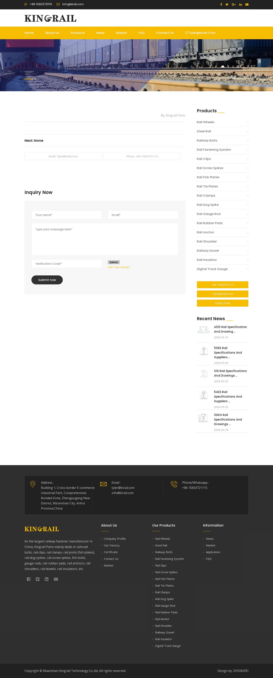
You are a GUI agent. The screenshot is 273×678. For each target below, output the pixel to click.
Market (121, 33)
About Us (52, 33)
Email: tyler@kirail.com (63, 156)
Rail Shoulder (207, 241)
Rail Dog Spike (208, 205)
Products (78, 33)
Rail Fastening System (214, 149)
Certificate (111, 552)
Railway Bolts (207, 140)
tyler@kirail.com (200, 33)
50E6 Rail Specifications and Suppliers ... (228, 352)
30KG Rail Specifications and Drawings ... (228, 419)
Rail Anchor (205, 232)
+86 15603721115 (38, 4)
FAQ (141, 33)
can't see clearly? (119, 267)
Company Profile (115, 538)
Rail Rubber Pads (210, 223)
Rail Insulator (207, 260)
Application (213, 552)
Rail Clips (204, 159)
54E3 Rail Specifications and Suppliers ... (228, 396)
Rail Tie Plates (207, 186)
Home (29, 33)
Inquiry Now (222, 303)
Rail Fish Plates (208, 177)
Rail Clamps (206, 195)
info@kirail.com (70, 4)
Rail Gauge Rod (209, 214)
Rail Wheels (205, 122)
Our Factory (112, 545)
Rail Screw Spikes (210, 168)
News (100, 33)
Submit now (47, 280)
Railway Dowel (208, 250)
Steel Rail (204, 131)
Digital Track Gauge (212, 269)
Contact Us (165, 33)
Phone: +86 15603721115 (142, 156)
